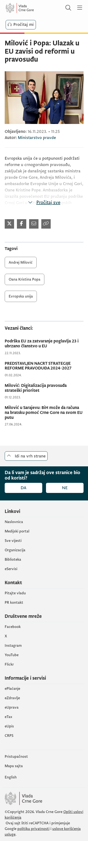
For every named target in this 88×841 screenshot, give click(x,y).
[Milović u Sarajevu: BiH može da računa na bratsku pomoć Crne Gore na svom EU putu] (44, 412)
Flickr (9, 664)
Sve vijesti (13, 540)
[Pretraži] (68, 8)
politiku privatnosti (33, 828)
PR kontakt (14, 602)
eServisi (11, 569)
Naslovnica (14, 522)
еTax (8, 716)
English (11, 777)
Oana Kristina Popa (24, 279)
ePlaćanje (12, 688)
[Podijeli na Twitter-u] (9, 224)
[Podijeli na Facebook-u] (21, 224)
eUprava (12, 707)
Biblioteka (13, 559)
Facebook (13, 626)
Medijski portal (17, 531)
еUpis (9, 726)
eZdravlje (12, 698)
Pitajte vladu (15, 593)
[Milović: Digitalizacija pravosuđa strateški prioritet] (44, 388)
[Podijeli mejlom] (33, 224)
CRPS (9, 735)
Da (23, 487)
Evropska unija (21, 296)
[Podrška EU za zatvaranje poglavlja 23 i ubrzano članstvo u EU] (44, 344)
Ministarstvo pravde (37, 137)
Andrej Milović (21, 262)
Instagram (13, 645)
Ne (65, 487)
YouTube (12, 655)
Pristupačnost (16, 756)
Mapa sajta (14, 766)
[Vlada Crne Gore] (34, 8)
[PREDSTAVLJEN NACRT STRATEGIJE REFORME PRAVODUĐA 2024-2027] (44, 366)
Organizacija (15, 550)
